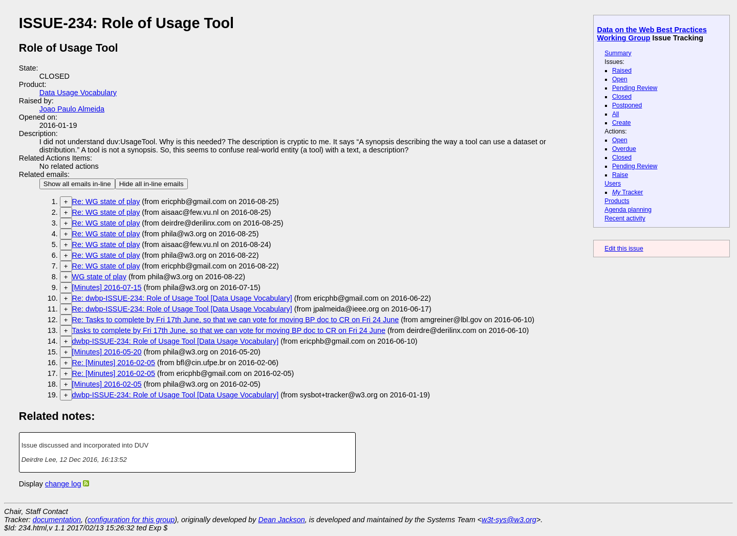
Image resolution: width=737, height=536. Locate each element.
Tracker (627, 192)
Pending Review (634, 88)
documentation (57, 520)
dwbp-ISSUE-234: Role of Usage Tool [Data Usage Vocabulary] (175, 341)
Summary (617, 53)
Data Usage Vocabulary (78, 92)
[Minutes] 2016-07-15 (107, 287)
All (615, 114)
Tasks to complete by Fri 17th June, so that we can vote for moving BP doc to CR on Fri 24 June (228, 330)
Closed (622, 96)
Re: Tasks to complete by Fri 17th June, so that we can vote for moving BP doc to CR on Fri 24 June (235, 320)
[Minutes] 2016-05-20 (107, 352)
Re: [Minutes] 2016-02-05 (113, 363)
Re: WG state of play (106, 201)
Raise (620, 174)
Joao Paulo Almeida (71, 109)
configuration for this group (131, 520)
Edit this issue (623, 248)
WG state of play (99, 277)
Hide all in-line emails (151, 184)
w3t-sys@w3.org (509, 520)
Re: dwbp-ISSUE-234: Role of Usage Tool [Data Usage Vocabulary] (182, 298)
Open (619, 79)
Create (621, 122)
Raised (622, 70)
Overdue (624, 148)
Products (616, 201)
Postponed (627, 105)
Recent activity (624, 218)
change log (63, 484)
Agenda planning (628, 209)
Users (612, 183)
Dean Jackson (281, 520)
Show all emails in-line (77, 184)
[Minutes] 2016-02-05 (107, 384)
